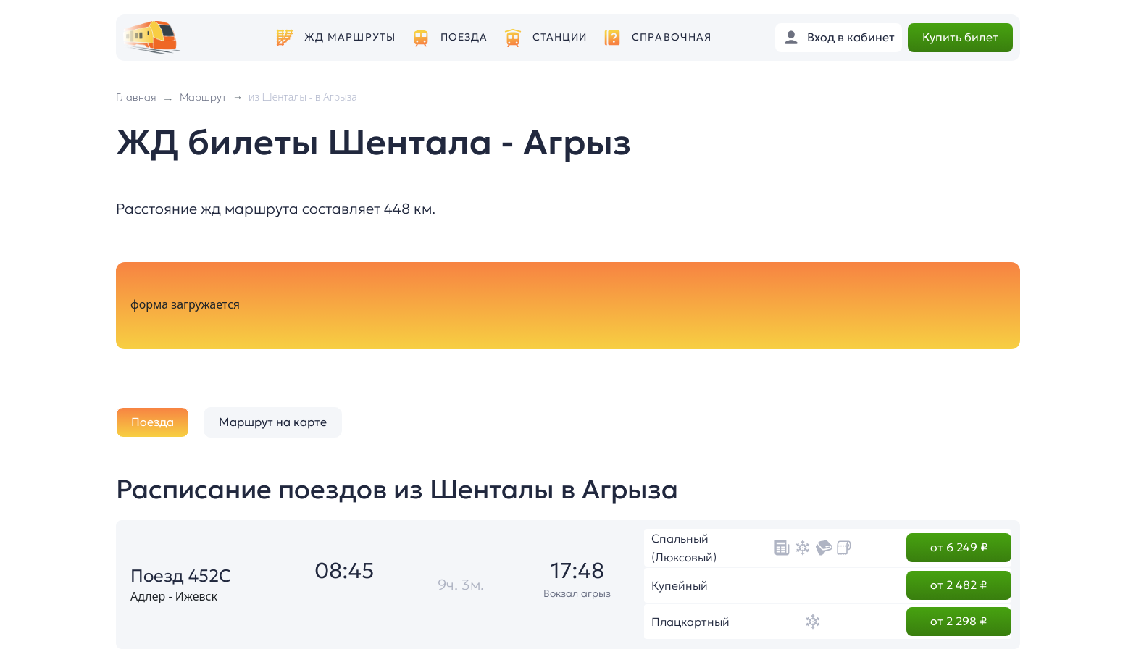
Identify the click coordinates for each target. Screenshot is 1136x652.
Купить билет (960, 37)
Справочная (671, 37)
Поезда (464, 37)
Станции (560, 37)
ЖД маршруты (350, 37)
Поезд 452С (180, 576)
